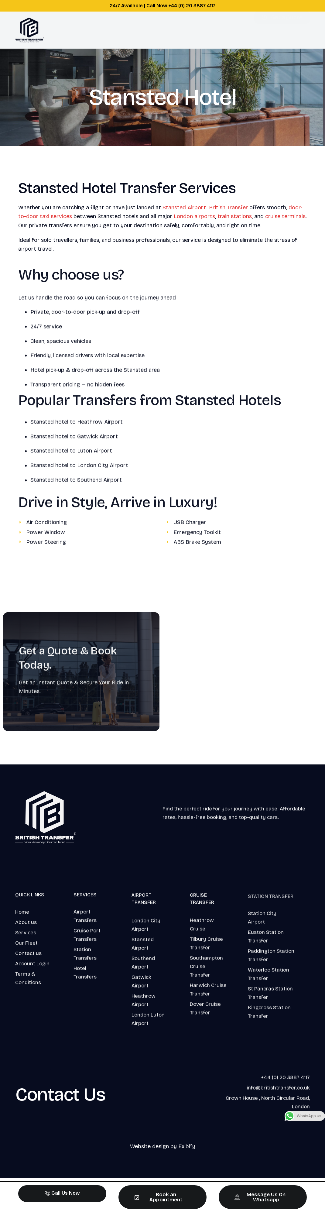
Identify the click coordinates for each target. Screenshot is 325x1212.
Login (210, 30)
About (145, 30)
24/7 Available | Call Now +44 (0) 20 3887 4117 (162, 6)
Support (179, 30)
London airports (194, 216)
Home (83, 30)
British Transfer (228, 207)
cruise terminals (285, 216)
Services (112, 30)
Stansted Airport (184, 207)
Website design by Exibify (162, 1146)
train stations (234, 216)
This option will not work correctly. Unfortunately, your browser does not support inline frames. (244, 670)
